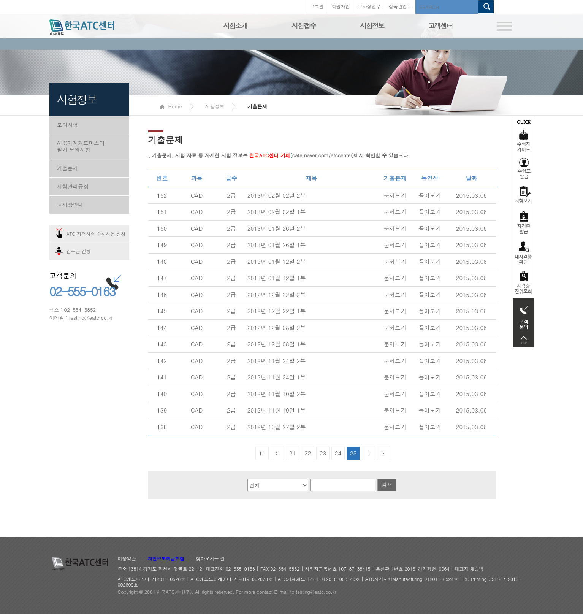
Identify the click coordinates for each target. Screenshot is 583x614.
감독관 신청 (79, 251)
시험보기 (523, 194)
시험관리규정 (73, 186)
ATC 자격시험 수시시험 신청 (96, 233)
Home (171, 106)
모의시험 (67, 125)
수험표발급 (523, 168)
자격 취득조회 (523, 282)
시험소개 (235, 25)
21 (292, 453)
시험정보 (372, 25)
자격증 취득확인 (523, 252)
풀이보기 (429, 195)
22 (307, 453)
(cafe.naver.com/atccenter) (301, 155)
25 (353, 453)
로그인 (317, 6)
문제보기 (394, 195)
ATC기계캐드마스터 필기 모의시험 (81, 146)
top (523, 340)
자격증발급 (523, 222)
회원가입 (341, 6)
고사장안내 (70, 204)
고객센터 (440, 25)
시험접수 (304, 25)
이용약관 (127, 559)
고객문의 (523, 315)
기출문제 (67, 168)
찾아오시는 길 (210, 559)
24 (338, 453)
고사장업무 (369, 6)
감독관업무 (400, 6)
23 (323, 453)
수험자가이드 (523, 135)
